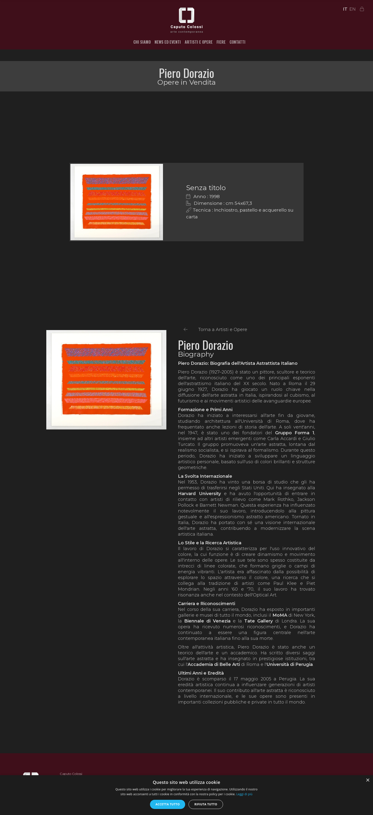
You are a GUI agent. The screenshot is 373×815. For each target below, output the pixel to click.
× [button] (367, 780)
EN (352, 9)
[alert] (186, 795)
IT (345, 9)
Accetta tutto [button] (168, 804)
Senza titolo (206, 187)
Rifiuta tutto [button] (205, 804)
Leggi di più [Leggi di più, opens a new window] (244, 794)
